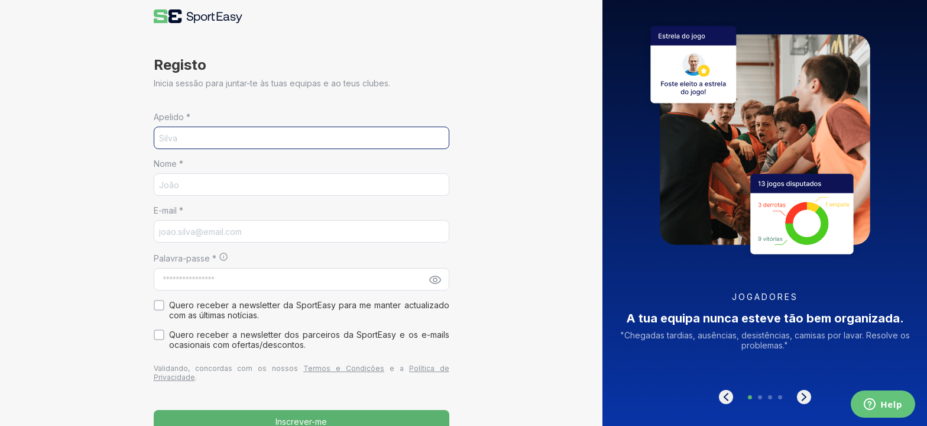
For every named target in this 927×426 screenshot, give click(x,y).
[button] (198, 16)
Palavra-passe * (186, 258)
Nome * (168, 164)
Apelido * (172, 117)
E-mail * (168, 210)
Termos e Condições (343, 368)
